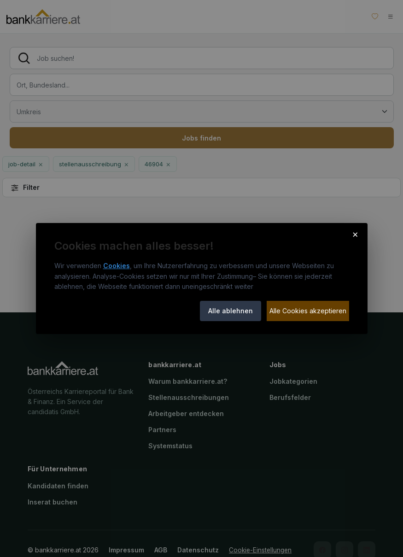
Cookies (116, 266)
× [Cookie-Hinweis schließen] (355, 234)
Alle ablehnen (230, 311)
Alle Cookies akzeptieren (307, 311)
